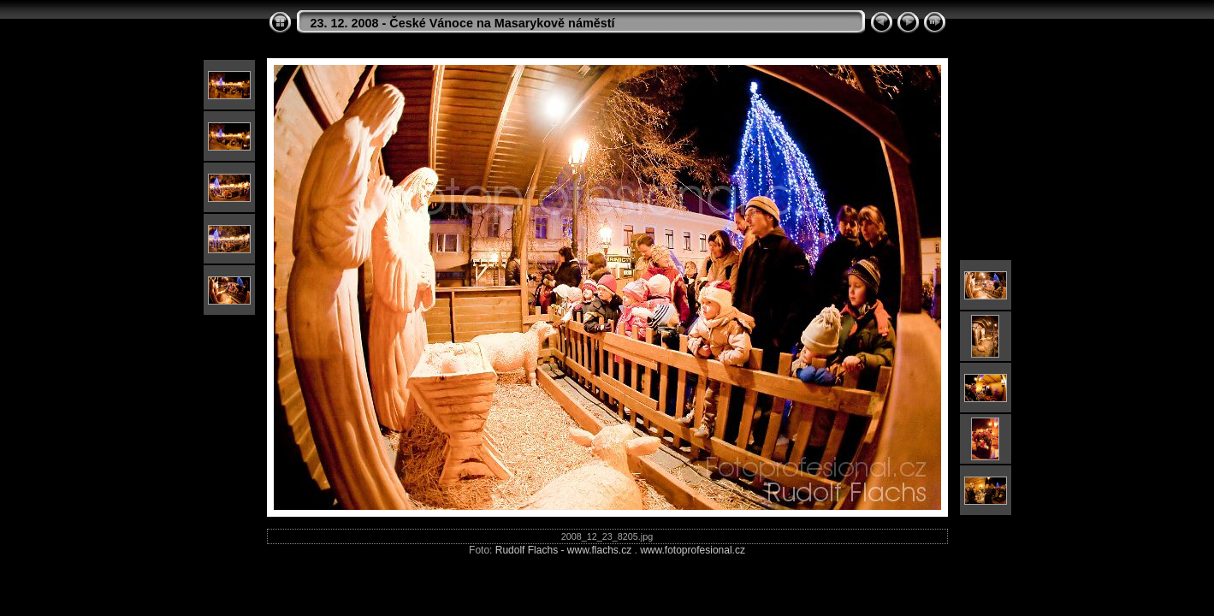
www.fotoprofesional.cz (692, 550)
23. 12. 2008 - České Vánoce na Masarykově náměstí (463, 23)
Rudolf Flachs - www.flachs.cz (563, 550)
